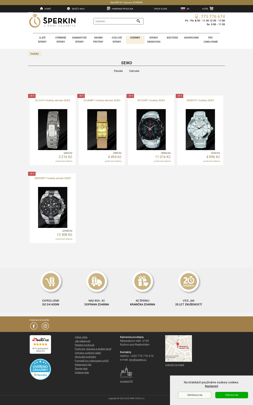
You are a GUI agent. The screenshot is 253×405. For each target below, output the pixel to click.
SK (185, 9)
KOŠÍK (207, 8)
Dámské (134, 70)
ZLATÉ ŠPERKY (42, 39)
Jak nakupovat (82, 340)
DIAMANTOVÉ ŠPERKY (79, 39)
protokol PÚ (126, 380)
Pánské (118, 70)
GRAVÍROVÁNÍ (191, 37)
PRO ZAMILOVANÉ (210, 39)
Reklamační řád (83, 364)
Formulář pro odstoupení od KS (92, 360)
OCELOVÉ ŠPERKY (117, 39)
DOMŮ (45, 8)
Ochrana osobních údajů (88, 352)
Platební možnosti (84, 344)
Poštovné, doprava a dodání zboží (93, 348)
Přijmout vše (231, 395)
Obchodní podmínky (85, 356)
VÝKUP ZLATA (160, 9)
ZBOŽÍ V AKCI (75, 8)
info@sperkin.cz (138, 359)
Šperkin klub (81, 367)
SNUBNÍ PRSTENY (98, 39)
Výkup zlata (81, 336)
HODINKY (135, 37)
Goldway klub (82, 371)
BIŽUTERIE (172, 37)
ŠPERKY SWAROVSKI (153, 39)
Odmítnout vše (194, 395)
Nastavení (211, 386)
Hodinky (35, 53)
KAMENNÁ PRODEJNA (120, 8)
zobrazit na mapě (174, 364)
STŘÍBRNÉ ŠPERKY (60, 39)
